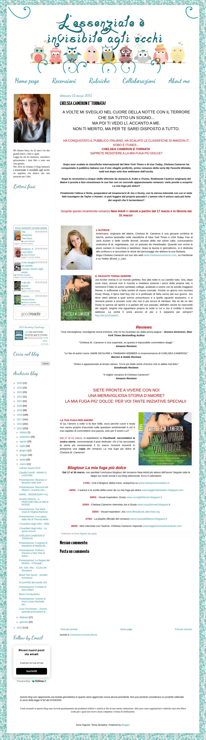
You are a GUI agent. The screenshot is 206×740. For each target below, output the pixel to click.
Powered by (31, 681)
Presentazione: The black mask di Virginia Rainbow (33, 510)
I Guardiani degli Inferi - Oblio (34, 523)
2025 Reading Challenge (31, 327)
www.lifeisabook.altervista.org (143, 511)
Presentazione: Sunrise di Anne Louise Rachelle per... (32, 601)
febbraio (24, 617)
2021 (20, 401)
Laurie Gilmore (29, 241)
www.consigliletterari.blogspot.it (144, 497)
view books (44, 344)
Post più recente (69, 629)
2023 (20, 392)
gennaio (24, 622)
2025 (20, 383)
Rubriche (99, 81)
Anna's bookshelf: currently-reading (31, 228)
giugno (23, 450)
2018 (20, 414)
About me (179, 81)
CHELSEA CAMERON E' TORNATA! (32, 537)
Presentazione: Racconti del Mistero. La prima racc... (33, 488)
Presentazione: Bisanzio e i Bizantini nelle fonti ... (33, 481)
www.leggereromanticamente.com (162, 525)
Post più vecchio (183, 629)
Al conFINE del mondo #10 (33, 582)
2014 (20, 627)
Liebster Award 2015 (29, 468)
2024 (20, 387)
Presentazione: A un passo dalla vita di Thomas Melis (33, 518)
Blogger (125, 725)
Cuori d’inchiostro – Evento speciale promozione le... (33, 610)
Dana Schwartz (29, 255)
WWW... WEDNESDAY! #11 (33, 494)
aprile (23, 459)
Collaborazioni (139, 81)
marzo (23, 464)
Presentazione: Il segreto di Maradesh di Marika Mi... (33, 544)
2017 (20, 419)
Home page (27, 81)
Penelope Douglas (23, 275)
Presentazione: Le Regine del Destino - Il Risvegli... (34, 562)
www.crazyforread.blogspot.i (153, 504)
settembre (25, 436)
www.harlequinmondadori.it (154, 482)
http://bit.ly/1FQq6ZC (107, 315)
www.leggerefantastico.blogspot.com (162, 490)
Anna (27, 332)
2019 (20, 410)
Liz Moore (27, 289)
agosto (23, 441)
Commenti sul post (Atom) (83, 634)
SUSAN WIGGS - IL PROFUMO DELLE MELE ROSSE (34, 502)
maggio (24, 455)
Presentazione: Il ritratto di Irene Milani (32, 588)
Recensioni (64, 81)
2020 (20, 405)
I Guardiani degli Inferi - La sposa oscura (33, 529)
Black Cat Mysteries (29, 594)
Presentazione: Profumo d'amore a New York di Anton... (32, 553)
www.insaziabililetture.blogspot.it (148, 518)
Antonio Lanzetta (30, 302)
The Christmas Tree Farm (26, 235)
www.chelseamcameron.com (160, 255)
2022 (20, 396)
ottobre (23, 432)
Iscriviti (31, 671)
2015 (20, 428)
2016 (20, 424)
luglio (23, 446)
